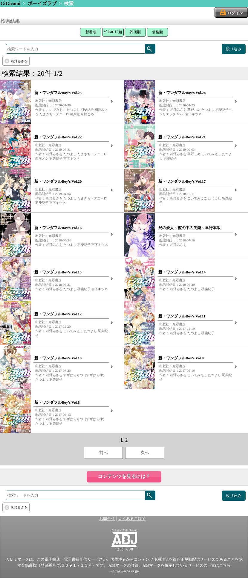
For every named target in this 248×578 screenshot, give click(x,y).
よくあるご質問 (132, 519)
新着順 (90, 32)
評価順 (135, 32)
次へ (144, 452)
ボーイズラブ (42, 3)
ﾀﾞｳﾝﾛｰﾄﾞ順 (113, 32)
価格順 (157, 32)
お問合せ (107, 519)
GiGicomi (11, 3)
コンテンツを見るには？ (124, 476)
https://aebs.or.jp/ (126, 571)
